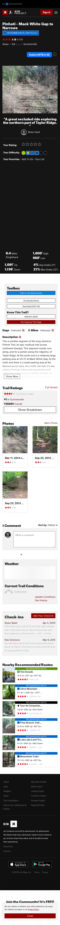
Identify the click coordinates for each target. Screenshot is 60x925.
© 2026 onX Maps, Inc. (22, 872)
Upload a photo (31, 316)
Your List (39, 159)
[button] (5, 89)
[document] (30, 911)
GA (13, 44)
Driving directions (31, 300)
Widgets (7, 791)
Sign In (46, 12)
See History (41, 600)
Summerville (30, 44)
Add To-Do (27, 159)
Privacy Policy (33, 909)
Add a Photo (51, 422)
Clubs (5, 795)
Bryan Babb (11, 622)
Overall (18, 403)
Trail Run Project (38, 795)
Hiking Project (37, 791)
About (6, 781)
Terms (36, 872)
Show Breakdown (30, 409)
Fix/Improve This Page (31, 322)
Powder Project (38, 800)
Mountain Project (38, 781)
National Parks (37, 805)
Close (30, 915)
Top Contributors (11, 800)
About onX (8, 846)
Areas (5, 44)
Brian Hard (34, 132)
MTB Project (36, 786)
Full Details (51, 387)
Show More (12, 376)
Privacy (45, 872)
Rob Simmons (12, 639)
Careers (7, 851)
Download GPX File (31, 306)
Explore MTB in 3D (39, 54)
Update (45, 596)
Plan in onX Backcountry (31, 293)
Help (5, 786)
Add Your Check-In (43, 615)
